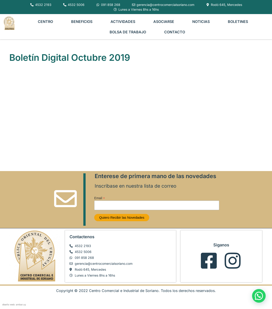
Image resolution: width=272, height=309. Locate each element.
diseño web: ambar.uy (14, 304)
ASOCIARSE (163, 21)
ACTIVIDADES (123, 21)
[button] (259, 296)
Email (99, 198)
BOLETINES (238, 21)
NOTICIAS (201, 21)
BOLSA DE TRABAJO (128, 32)
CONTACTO (174, 32)
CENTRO (45, 21)
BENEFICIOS (81, 21)
